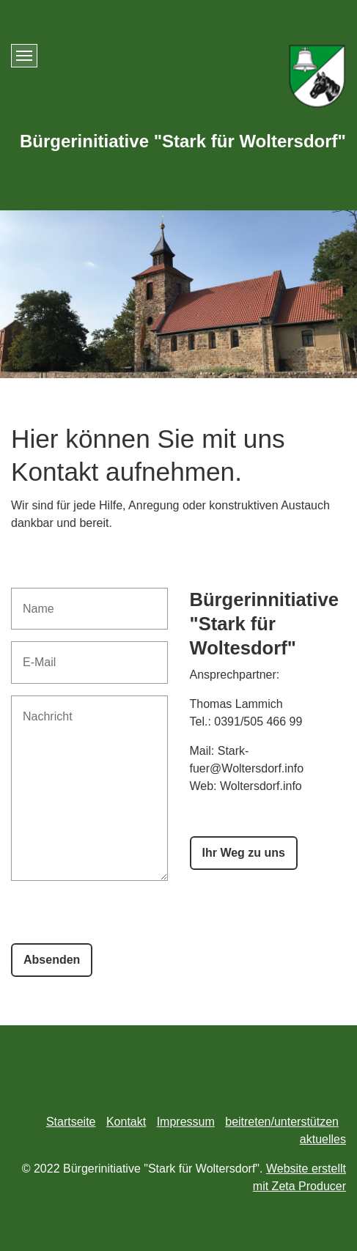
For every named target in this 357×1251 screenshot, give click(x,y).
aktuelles (323, 1139)
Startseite (71, 1121)
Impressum (186, 1121)
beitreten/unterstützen (282, 1121)
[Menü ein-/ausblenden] (24, 55)
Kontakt (126, 1121)
